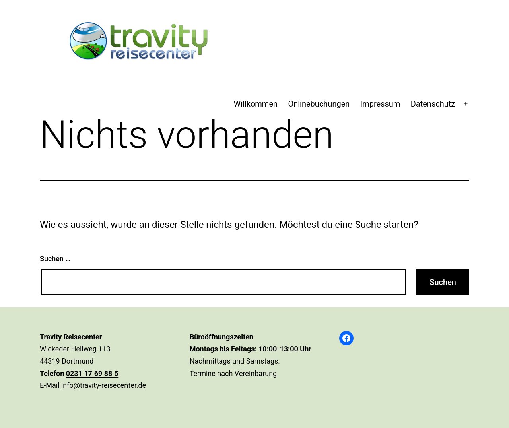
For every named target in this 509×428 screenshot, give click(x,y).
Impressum (380, 103)
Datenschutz (433, 103)
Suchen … (55, 258)
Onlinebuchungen (319, 103)
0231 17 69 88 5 (92, 373)
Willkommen (255, 103)
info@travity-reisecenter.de (103, 385)
